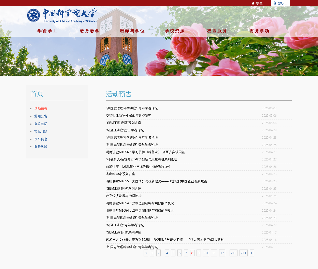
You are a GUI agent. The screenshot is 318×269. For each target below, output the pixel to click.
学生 (257, 3)
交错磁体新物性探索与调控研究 (128, 115)
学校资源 (175, 30)
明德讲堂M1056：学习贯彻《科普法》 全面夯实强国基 (145, 152)
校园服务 (217, 30)
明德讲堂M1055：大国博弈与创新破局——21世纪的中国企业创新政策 (156, 181)
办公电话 (40, 124)
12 (222, 253)
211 (243, 253)
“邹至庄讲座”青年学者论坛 (125, 225)
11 (214, 253)
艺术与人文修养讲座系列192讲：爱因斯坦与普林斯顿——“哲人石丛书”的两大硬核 (165, 239)
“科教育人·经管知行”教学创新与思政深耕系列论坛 (141, 159)
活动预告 (40, 108)
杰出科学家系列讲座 (120, 174)
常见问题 (40, 131)
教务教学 (90, 30)
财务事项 (260, 30)
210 (233, 253)
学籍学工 (47, 30)
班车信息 (40, 139)
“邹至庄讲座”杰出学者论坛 (125, 130)
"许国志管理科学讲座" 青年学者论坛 (132, 108)
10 (206, 253)
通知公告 (40, 116)
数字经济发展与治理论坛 (124, 196)
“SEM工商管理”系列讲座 (123, 123)
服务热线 (40, 146)
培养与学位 (132, 30)
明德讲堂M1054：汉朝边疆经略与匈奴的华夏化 (140, 203)
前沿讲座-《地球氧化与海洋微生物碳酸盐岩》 (139, 166)
